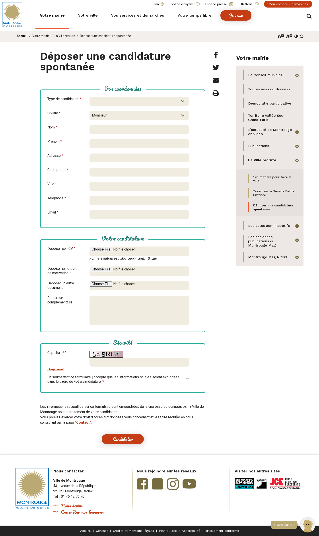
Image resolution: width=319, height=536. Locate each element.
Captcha (56, 353)
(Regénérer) (55, 369)
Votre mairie (41, 36)
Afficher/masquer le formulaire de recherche (310, 16)
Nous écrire (72, 505)
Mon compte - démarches (288, 4)
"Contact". (83, 422)
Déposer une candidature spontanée (105, 36)
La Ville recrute (64, 36)
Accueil (22, 36)
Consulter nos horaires (82, 512)
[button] (307, 524)
